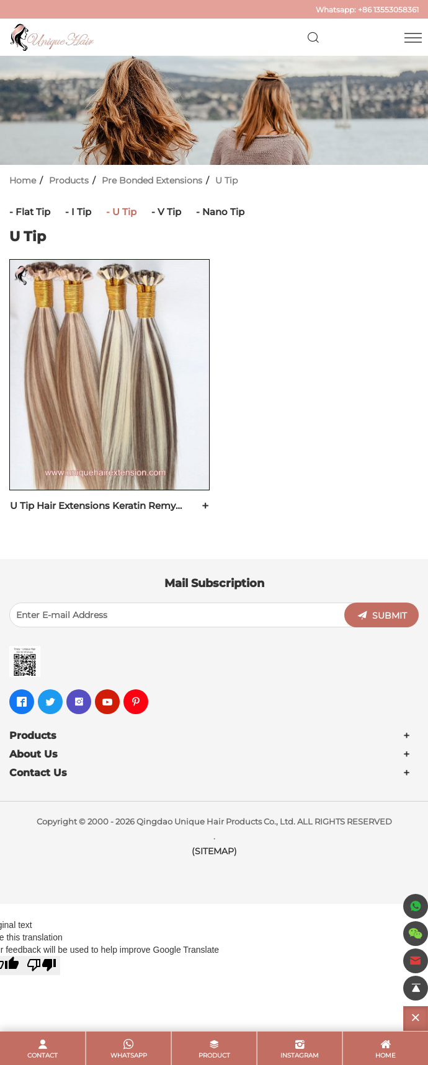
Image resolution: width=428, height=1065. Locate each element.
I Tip (81, 212)
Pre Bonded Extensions (152, 180)
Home (22, 180)
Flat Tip (33, 212)
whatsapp (128, 1055)
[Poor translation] (41, 965)
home (385, 1055)
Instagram (299, 1055)
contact (42, 1055)
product (214, 1055)
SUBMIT (389, 615)
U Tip (226, 180)
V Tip (169, 212)
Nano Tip (223, 212)
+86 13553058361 (388, 9)
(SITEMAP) (214, 851)
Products (69, 180)
